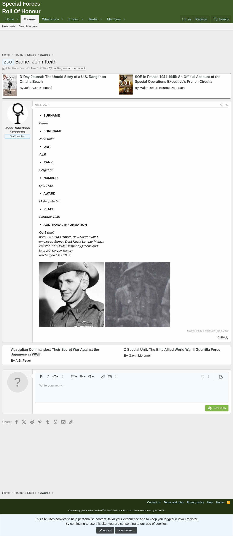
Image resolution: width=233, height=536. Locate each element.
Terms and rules (174, 502)
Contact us (154, 502)
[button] (17, 19)
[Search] (221, 19)
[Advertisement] (116, 42)
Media (93, 19)
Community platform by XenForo (100, 510)
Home (9, 19)
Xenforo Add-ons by (149, 510)
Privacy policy (195, 502)
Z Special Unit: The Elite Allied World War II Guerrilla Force (172, 349)
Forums (30, 19)
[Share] (221, 104)
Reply (224, 337)
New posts (8, 26)
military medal (62, 68)
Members (114, 19)
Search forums (28, 26)
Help (210, 502)
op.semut (79, 68)
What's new (50, 19)
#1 (227, 104)
